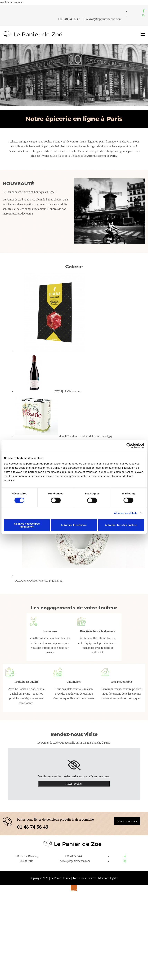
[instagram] (143, 15)
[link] (74, 765)
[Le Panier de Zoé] (32, 36)
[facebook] (144, 11)
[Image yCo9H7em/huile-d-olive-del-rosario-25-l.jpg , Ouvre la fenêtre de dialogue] (63, 436)
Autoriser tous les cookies (121, 525)
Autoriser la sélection (74, 525)
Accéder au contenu (11, 2)
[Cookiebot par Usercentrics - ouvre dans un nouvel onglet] (129, 445)
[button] (127, 821)
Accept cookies (73, 783)
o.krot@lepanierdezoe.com (104, 19)
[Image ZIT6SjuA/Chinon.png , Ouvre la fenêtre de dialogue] (48, 391)
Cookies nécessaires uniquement (27, 525)
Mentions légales (108, 878)
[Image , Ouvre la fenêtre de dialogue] (54, 351)
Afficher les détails (125, 513)
